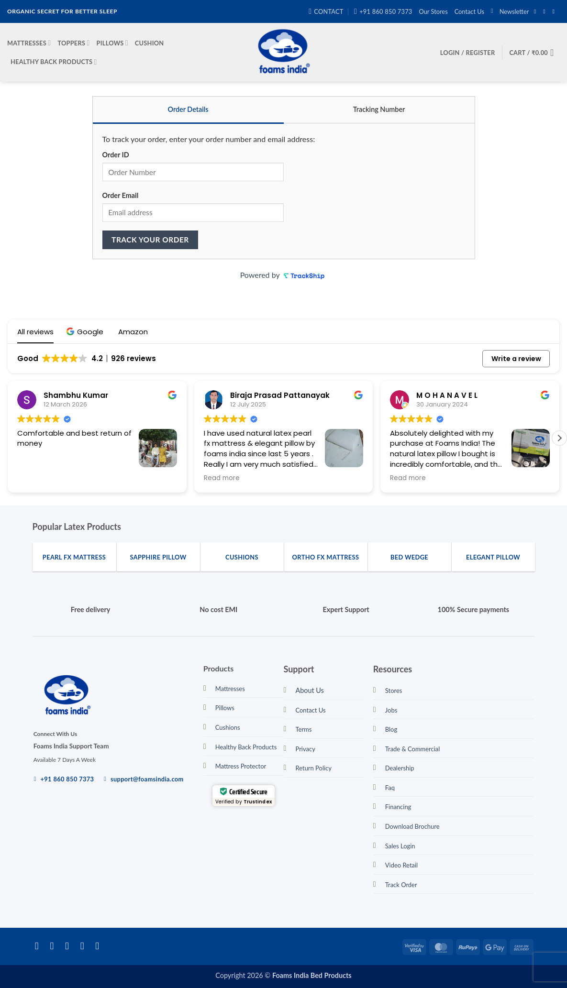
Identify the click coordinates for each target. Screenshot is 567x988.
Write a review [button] (516, 358)
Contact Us (469, 11)
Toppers (73, 42)
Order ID (115, 155)
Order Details (187, 109)
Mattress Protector (241, 766)
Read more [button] (222, 478)
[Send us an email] (555, 11)
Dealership (399, 768)
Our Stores (433, 11)
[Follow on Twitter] (70, 945)
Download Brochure (412, 826)
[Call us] (100, 945)
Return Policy (314, 768)
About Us (310, 690)
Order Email (120, 195)
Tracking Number (379, 109)
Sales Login (400, 846)
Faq (390, 787)
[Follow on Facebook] (537, 11)
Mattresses (29, 42)
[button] (510, 11)
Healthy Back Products (54, 61)
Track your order (150, 239)
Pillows (112, 42)
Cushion (149, 43)
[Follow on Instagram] (546, 11)
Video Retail (401, 865)
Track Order (401, 885)
